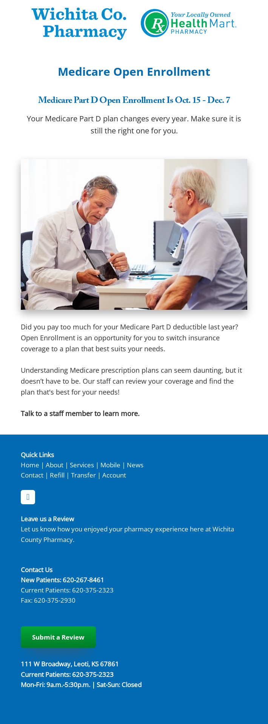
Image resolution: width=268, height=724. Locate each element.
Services (82, 464)
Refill (57, 474)
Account (114, 474)
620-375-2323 (93, 589)
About (54, 464)
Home (30, 464)
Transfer (83, 474)
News (135, 464)
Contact (32, 474)
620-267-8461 (83, 579)
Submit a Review (58, 637)
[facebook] (28, 497)
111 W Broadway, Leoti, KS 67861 (70, 663)
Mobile (110, 464)
